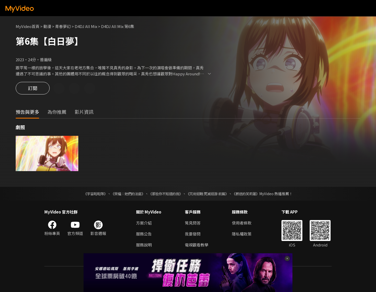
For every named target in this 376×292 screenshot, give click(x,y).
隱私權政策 (241, 234)
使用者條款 (241, 223)
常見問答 (193, 223)
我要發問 (193, 234)
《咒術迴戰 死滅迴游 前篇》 (209, 193)
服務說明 (144, 245)
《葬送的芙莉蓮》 (250, 193)
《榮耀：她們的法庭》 (125, 193)
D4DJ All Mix (86, 26)
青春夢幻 (63, 26)
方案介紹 (144, 223)
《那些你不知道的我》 (165, 193)
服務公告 (144, 234)
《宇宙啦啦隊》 (90, 193)
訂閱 (32, 88)
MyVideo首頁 (27, 26)
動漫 (47, 26)
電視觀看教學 (196, 245)
